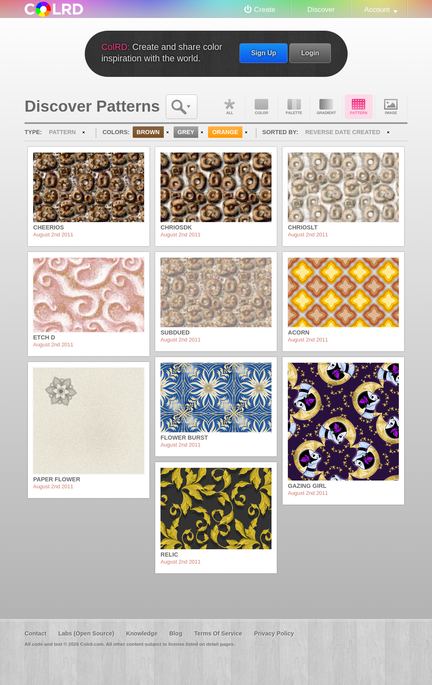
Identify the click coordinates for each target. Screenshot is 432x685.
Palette (294, 106)
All (229, 106)
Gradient (326, 106)
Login (310, 52)
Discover (321, 9)
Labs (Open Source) (86, 633)
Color (262, 106)
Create (265, 9)
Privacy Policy (274, 633)
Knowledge (142, 633)
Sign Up (263, 52)
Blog (175, 633)
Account (377, 9)
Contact (36, 633)
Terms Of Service (218, 633)
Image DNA (391, 106)
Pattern (359, 106)
